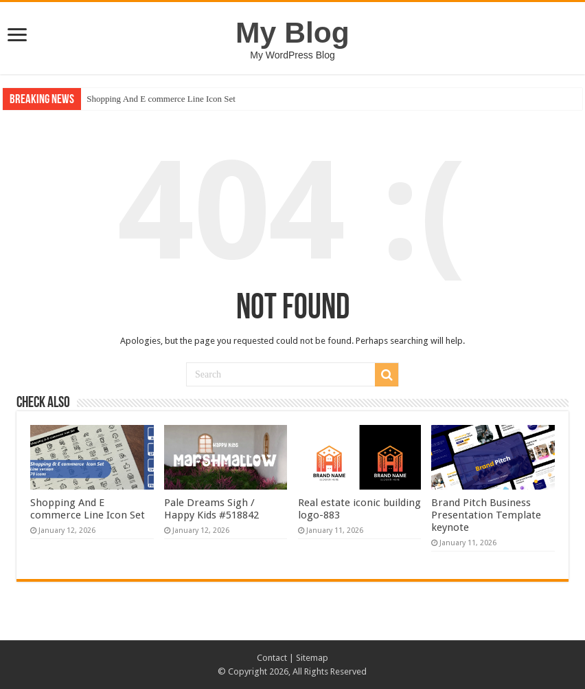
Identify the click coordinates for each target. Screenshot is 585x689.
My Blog (292, 32)
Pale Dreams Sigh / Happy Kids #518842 (211, 508)
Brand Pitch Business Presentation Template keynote (486, 515)
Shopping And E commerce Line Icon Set (161, 99)
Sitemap (312, 658)
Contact (272, 658)
